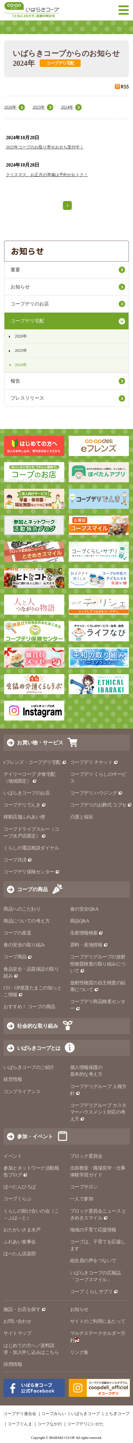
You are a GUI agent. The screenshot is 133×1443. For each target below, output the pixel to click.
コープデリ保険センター (31, 871)
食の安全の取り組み (24, 944)
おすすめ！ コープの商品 (29, 1006)
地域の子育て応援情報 (93, 1229)
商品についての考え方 (26, 921)
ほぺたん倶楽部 (19, 1253)
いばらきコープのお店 (26, 793)
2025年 (38, 107)
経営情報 (12, 1079)
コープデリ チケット (94, 762)
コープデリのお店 (30, 303)
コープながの (49, 1423)
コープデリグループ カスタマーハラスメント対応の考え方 (98, 1112)
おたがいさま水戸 (21, 1229)
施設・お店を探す (24, 1309)
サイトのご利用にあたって (97, 1321)
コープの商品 (32, 889)
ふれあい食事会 (19, 1241)
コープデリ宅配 (27, 321)
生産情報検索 (87, 932)
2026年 (10, 107)
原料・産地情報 (89, 944)
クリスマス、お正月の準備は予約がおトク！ (47, 174)
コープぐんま (20, 1423)
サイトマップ (17, 1333)
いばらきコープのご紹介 (28, 1067)
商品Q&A (80, 921)
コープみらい (53, 1413)
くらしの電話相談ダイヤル (31, 848)
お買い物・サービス (40, 742)
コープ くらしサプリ (91, 1291)
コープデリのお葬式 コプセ (101, 805)
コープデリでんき (24, 805)
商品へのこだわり (21, 909)
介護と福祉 (81, 816)
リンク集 (79, 1352)
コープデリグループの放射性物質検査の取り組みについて (97, 963)
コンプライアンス (21, 1091)
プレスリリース (27, 398)
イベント (12, 1156)
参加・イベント (35, 1136)
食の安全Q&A (84, 909)
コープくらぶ (17, 1198)
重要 (15, 269)
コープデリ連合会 (19, 1413)
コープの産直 (17, 932)
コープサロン (84, 1186)
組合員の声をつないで (93, 1260)
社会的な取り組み (37, 1026)
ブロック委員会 (86, 1156)
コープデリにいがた (85, 1423)
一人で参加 (81, 1198)
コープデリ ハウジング (96, 793)
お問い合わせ (17, 1321)
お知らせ (20, 286)
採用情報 (12, 1364)
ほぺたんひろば (19, 1186)
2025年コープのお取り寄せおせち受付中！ (45, 147)
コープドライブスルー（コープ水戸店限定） (31, 833)
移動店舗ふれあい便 (24, 816)
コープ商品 (17, 956)
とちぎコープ (117, 1413)
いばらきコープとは (38, 1048)
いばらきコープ (85, 1413)
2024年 (67, 107)
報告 (15, 381)
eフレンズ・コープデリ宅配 (35, 762)
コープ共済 (17, 859)
